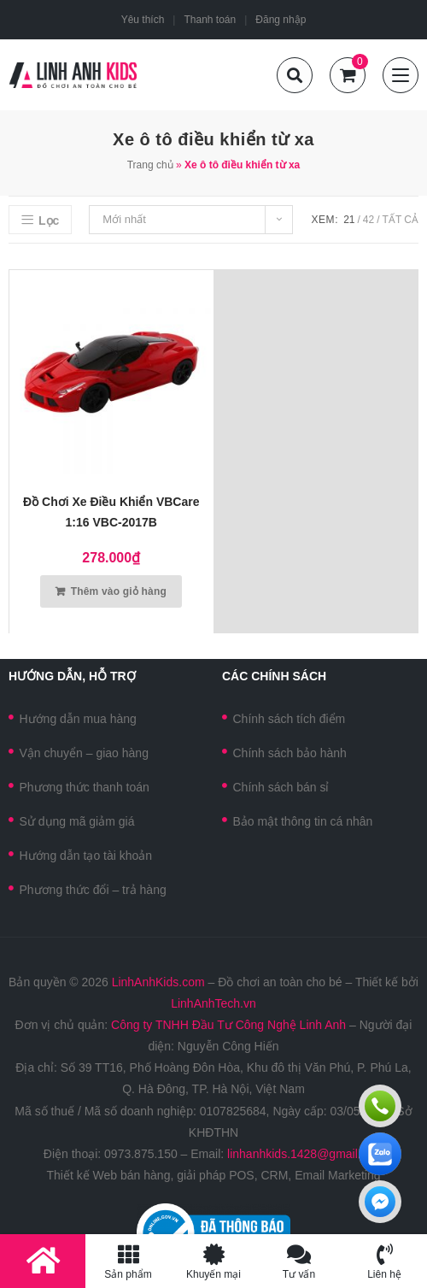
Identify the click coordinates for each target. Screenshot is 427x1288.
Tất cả (400, 220)
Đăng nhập (280, 20)
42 (368, 220)
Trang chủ (150, 165)
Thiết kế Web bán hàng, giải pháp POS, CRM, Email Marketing (213, 1175)
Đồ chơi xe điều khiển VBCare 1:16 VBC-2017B (111, 512)
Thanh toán (210, 20)
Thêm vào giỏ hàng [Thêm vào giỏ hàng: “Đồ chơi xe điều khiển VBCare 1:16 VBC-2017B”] (119, 591)
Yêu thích (143, 20)
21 (348, 220)
